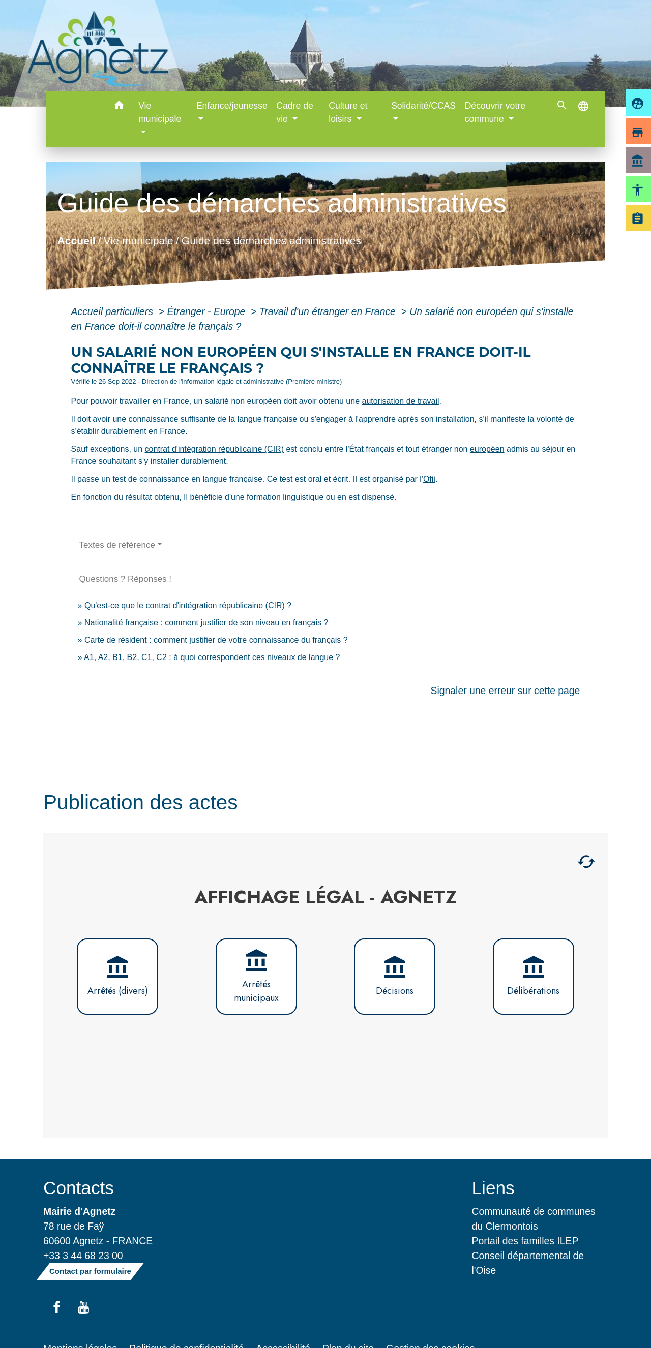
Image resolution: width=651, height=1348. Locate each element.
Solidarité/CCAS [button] (423, 106)
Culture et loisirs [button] (348, 112)
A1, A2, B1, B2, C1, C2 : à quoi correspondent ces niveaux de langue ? (212, 657)
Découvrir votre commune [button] (495, 112)
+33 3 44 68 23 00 (83, 1255)
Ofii (429, 479)
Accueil (76, 240)
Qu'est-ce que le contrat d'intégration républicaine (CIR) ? (187, 605)
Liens (493, 1188)
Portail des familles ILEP (525, 1240)
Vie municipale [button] (159, 112)
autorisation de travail (400, 401)
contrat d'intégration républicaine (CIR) (214, 449)
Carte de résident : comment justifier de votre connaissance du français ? (216, 640)
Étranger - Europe (207, 311)
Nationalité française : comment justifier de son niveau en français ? (206, 622)
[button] (119, 106)
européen (487, 449)
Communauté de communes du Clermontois (534, 1219)
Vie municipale (138, 240)
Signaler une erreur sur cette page (505, 690)
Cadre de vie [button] (294, 112)
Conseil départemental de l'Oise (528, 1263)
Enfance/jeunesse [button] (232, 106)
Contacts (78, 1188)
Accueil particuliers (113, 311)
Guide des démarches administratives (271, 240)
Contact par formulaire (90, 1271)
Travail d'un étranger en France (328, 311)
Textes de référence (117, 545)
